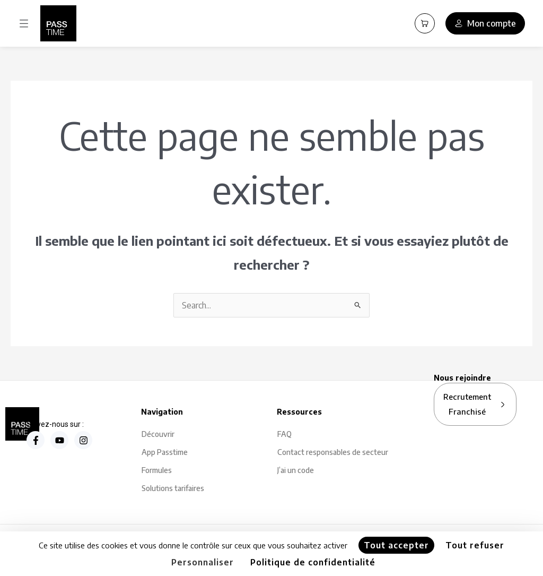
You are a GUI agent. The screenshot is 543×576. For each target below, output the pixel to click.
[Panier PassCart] (425, 23)
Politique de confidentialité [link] (312, 562)
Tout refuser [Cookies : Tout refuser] (474, 545)
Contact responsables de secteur (332, 452)
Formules (157, 470)
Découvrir (158, 434)
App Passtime (165, 452)
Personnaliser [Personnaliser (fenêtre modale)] (202, 562)
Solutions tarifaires (173, 488)
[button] (24, 24)
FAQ (284, 434)
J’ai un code (295, 470)
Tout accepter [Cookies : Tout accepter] (396, 545)
